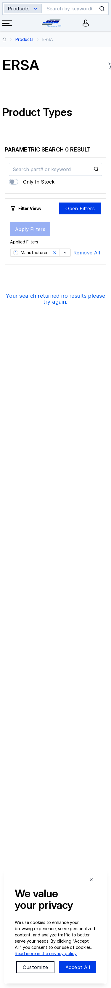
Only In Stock (38, 182)
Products (24, 39)
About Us (11, 794)
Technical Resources (22, 842)
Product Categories (21, 818)
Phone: (24, 729)
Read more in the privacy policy (46, 953)
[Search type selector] (23, 8)
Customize (35, 967)
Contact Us (13, 753)
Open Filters (80, 208)
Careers (9, 806)
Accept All (77, 967)
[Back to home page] (4, 39)
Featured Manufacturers (26, 830)
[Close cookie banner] (91, 880)
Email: (33, 741)
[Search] (70, 9)
